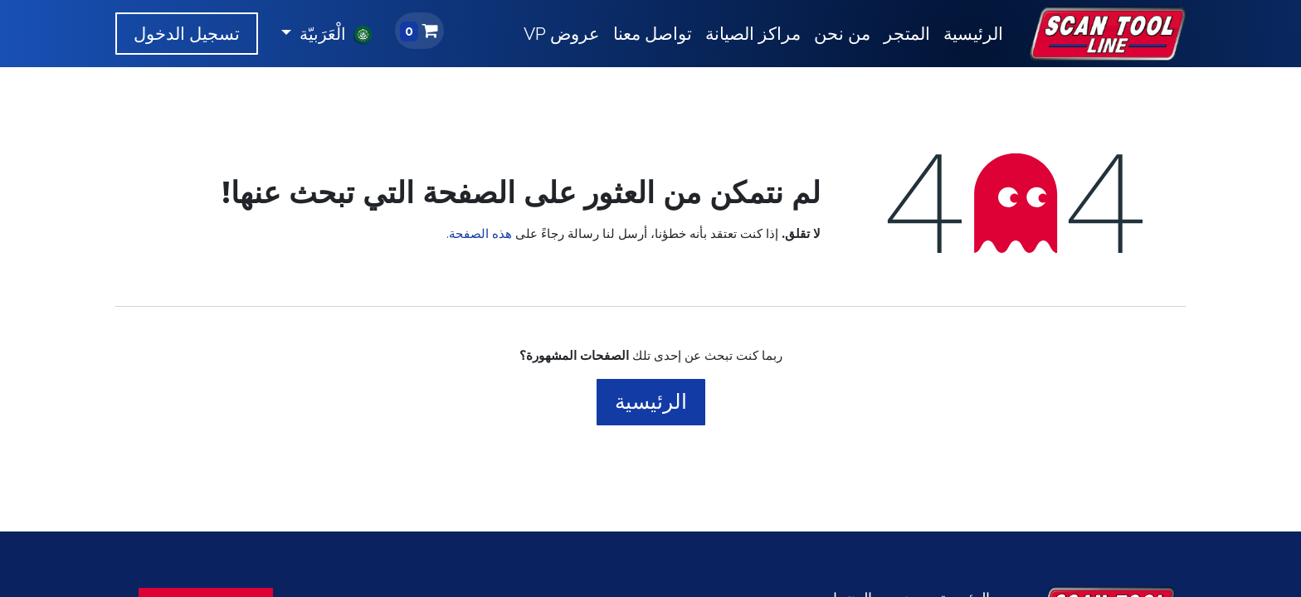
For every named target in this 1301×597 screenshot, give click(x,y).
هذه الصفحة (480, 233)
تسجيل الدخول (187, 33)
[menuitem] (973, 34)
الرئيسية (651, 401)
